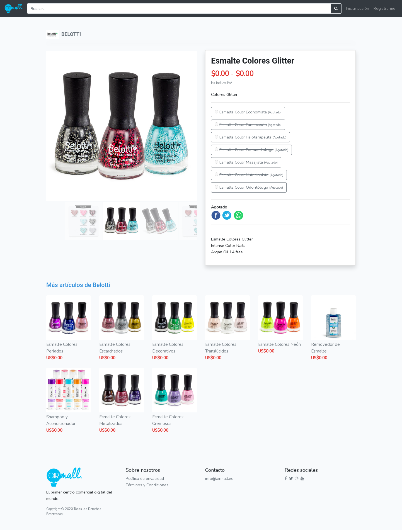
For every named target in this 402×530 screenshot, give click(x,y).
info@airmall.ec (219, 478)
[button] (53, 126)
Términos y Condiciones (147, 485)
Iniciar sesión (357, 8)
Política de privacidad (145, 478)
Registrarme (384, 8)
